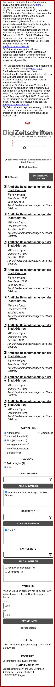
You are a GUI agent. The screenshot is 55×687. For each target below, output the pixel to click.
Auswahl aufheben (28, 523)
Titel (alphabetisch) (15, 440)
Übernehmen (28, 621)
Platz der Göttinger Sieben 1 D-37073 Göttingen (19, 674)
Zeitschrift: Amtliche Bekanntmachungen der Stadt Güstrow (28, 161)
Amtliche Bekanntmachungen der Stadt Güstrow (26, 494)
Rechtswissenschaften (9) (20, 567)
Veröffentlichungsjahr (16, 448)
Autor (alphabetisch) (16, 436)
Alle (7, 467)
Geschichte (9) (14, 571)
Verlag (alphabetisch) (16, 444)
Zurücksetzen (28, 628)
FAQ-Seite (36, 4)
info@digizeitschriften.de (16, 46)
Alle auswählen (28, 486)
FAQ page (36, 68)
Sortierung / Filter (41, 177)
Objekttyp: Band (28, 167)
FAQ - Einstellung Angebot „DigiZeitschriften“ (28, 644)
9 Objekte (11, 177)
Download (10, 647)
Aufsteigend (12, 433)
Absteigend (45, 433)
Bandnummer (12, 452)
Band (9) (11, 530)
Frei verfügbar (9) (14, 463)
